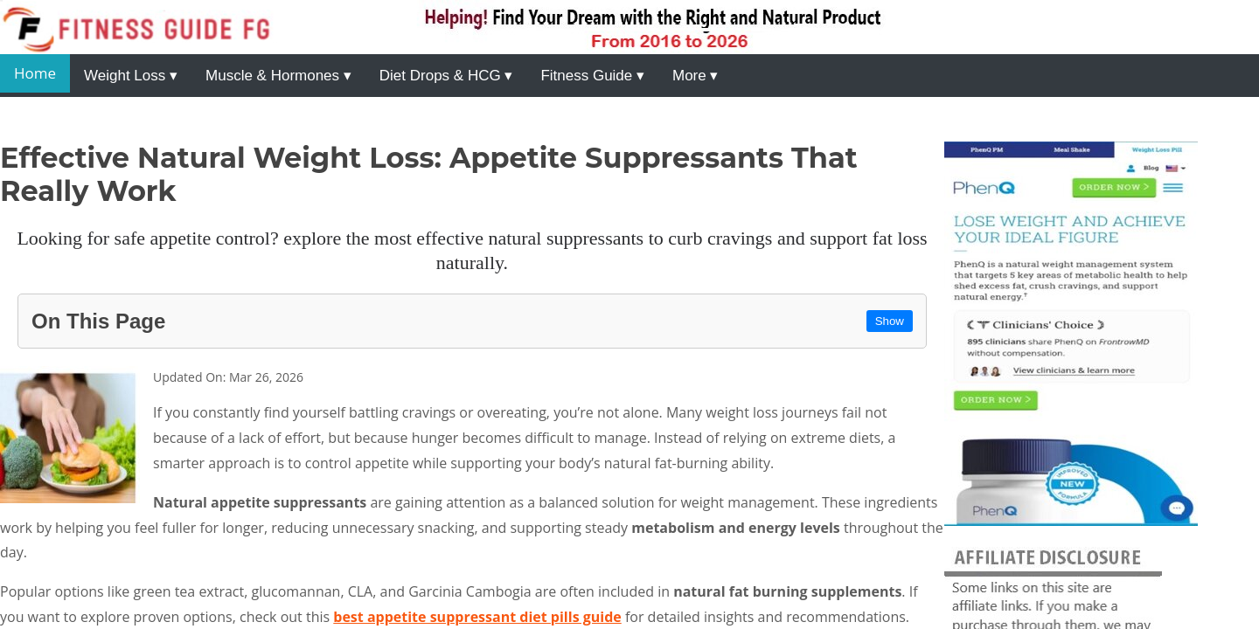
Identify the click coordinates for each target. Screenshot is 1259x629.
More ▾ (695, 75)
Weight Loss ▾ (130, 75)
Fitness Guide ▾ (592, 75)
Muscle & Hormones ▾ (278, 75)
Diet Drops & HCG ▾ (446, 75)
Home (35, 73)
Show (889, 321)
